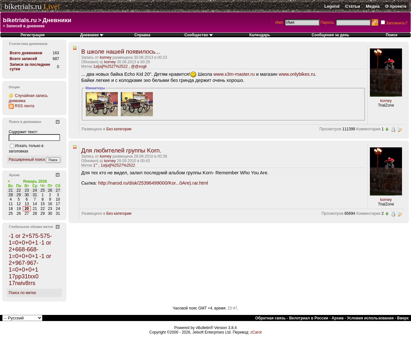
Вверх (403, 318)
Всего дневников (26, 53)
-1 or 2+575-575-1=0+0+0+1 (30, 239)
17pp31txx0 (24, 276)
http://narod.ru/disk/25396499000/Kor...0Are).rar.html (153, 183)
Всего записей (23, 59)
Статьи (352, 6)
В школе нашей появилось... (120, 51)
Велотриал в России (308, 318)
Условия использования (370, 318)
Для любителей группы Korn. (121, 150)
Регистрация (33, 35)
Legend (331, 6)
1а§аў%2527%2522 (110, 66)
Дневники (56, 20)
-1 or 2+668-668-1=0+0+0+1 (30, 249)
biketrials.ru (22, 6)
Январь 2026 (35, 181)
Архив (338, 318)
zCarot (256, 332)
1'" (95, 165)
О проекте (396, 6)
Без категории (118, 129)
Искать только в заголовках (26, 148)
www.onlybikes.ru (297, 74)
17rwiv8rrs (22, 283)
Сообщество (198, 35)
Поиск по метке (22, 293)
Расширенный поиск (27, 159)
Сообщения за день (330, 35)
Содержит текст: (23, 132)
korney (105, 57)
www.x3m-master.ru (234, 74)
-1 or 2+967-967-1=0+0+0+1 (30, 263)
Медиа (373, 6)
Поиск (391, 35)
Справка (142, 35)
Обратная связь (270, 318)
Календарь (259, 35)
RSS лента (24, 106)
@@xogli (139, 66)
